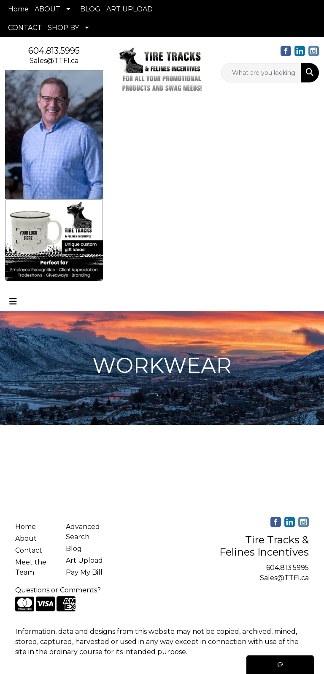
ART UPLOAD (129, 9)
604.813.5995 (54, 51)
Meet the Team (30, 567)
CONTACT (25, 28)
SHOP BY (63, 28)
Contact (28, 550)
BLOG (90, 9)
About (26, 538)
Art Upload (84, 560)
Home (18, 9)
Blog (74, 549)
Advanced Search (83, 532)
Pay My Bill (84, 572)
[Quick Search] (261, 72)
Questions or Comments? (58, 590)
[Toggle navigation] (13, 301)
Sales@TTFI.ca (54, 61)
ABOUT (47, 9)
